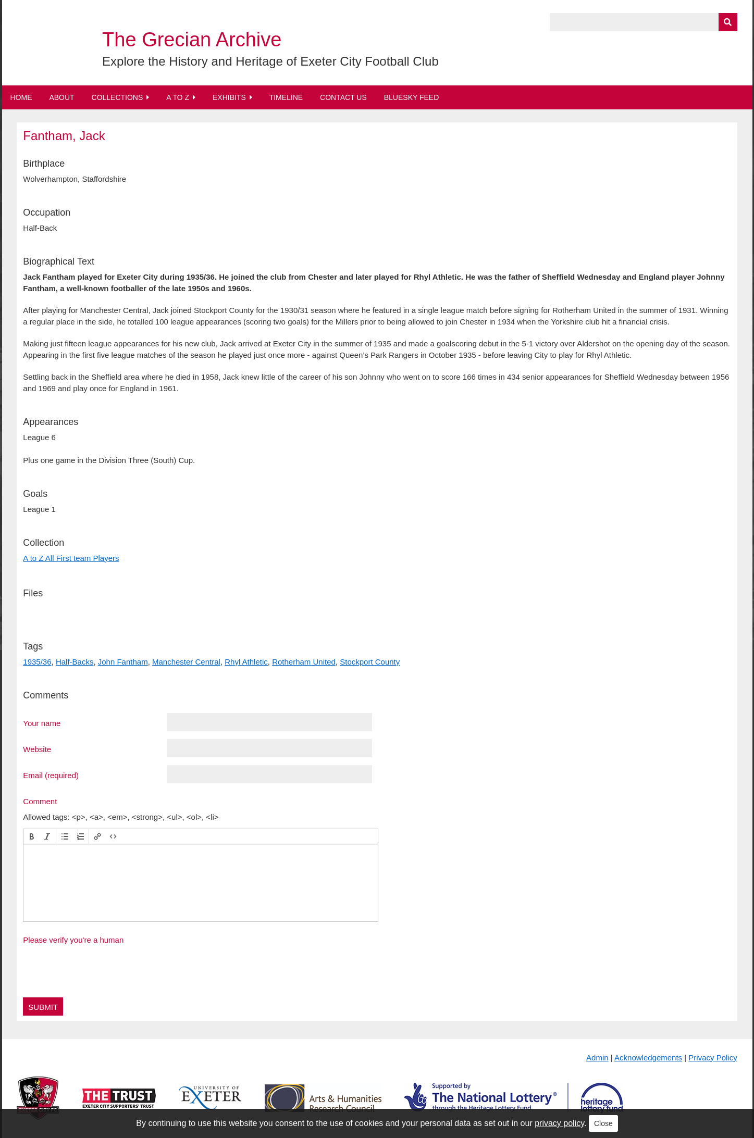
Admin (597, 1057)
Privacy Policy (712, 1057)
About (61, 97)
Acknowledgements (648, 1057)
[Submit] (728, 22)
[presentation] (32, 836)
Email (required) (51, 775)
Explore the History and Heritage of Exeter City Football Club (270, 61)
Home (21, 97)
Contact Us (343, 97)
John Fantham (123, 661)
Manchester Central (186, 661)
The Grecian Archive (191, 40)
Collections (117, 97)
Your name (41, 723)
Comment (40, 801)
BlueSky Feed (411, 97)
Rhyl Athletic (246, 661)
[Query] (643, 22)
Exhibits (229, 97)
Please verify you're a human (73, 939)
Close (603, 1123)
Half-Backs (75, 661)
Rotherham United (304, 661)
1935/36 (37, 661)
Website (37, 749)
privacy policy (559, 1123)
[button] (31, 836)
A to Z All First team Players (71, 558)
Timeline (286, 97)
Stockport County (370, 661)
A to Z (177, 97)
